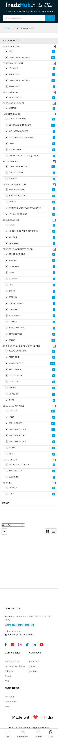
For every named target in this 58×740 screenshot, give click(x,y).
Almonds (30, 260)
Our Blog (9, 696)
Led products (30, 375)
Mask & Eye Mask (30, 189)
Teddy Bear (30, 357)
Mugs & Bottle (30, 363)
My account (11, 701)
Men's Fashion (10, 46)
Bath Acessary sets (30, 131)
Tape (30, 494)
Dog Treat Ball (30, 173)
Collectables (10, 220)
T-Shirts (30, 411)
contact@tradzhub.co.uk (19, 634)
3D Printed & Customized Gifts (21, 346)
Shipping (9, 671)
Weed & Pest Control (30, 465)
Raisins (30, 291)
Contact (33, 671)
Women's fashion (12, 63)
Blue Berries (30, 315)
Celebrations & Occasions (30, 137)
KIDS (30, 454)
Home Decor (9, 460)
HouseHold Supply (30, 119)
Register (48, 6)
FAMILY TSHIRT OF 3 (30, 435)
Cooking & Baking (30, 254)
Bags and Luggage (13, 103)
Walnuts (30, 279)
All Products (10, 40)
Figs (30, 285)
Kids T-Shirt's (30, 97)
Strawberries (30, 334)
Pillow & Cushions (30, 351)
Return (8, 676)
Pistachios (30, 266)
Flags (30, 225)
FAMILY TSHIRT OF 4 (30, 441)
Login (47, 3)
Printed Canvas (30, 471)
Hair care (30, 68)
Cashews (30, 297)
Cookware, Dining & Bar (30, 125)
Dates (30, 272)
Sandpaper (30, 243)
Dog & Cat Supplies (30, 166)
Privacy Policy (12, 661)
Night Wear (30, 74)
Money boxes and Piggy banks (30, 231)
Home (7, 28)
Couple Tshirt (30, 423)
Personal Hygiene (30, 196)
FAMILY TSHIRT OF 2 (30, 429)
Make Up (30, 202)
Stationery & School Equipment (30, 156)
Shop (7, 706)
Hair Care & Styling (30, 214)
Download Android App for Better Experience (29, 11)
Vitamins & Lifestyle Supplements (30, 208)
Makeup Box (30, 86)
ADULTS (30, 448)
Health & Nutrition (14, 185)
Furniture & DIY (11, 114)
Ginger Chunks (30, 303)
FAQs (7, 681)
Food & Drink (30, 149)
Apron (30, 417)
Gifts (30, 400)
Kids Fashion (10, 92)
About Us (34, 661)
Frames (30, 388)
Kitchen (7, 483)
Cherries (30, 322)
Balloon (30, 237)
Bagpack (30, 108)
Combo (30, 340)
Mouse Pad (30, 394)
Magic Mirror (30, 369)
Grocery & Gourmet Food (17, 249)
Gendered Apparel (13, 406)
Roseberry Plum (30, 328)
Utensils (30, 488)
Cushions (30, 477)
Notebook (30, 382)
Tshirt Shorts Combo (30, 57)
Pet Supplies (10, 161)
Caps (30, 51)
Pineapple (30, 309)
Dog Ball (30, 179)
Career (32, 666)
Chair (30, 143)
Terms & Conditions (15, 666)
